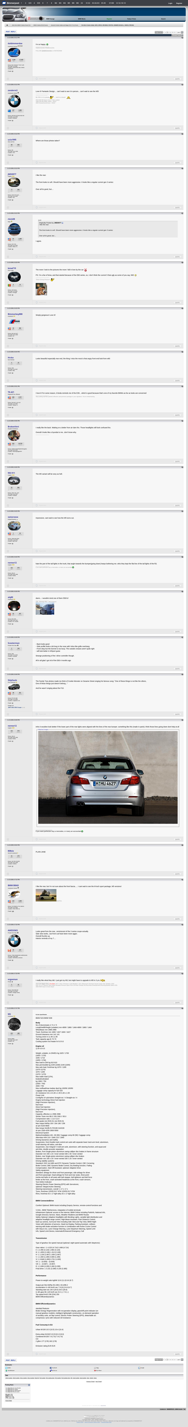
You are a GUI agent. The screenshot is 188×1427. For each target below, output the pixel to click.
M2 (56, 3)
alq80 (10, 597)
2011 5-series (30, 1378)
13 (12, 911)
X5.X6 (103, 3)
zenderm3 (12, 90)
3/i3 (30, 3)
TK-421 (11, 392)
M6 (73, 3)
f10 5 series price (50, 1378)
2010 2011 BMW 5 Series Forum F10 (21, 25)
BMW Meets (82, 19)
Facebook (54, 1368)
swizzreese (13, 517)
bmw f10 (37, 1378)
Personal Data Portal (106, 1422)
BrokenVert (13, 426)
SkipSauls (12, 680)
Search (163, 19)
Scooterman (14, 643)
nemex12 (12, 562)
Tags (6, 1375)
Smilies (7, 1395)
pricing (91, 1378)
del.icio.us (54, 1370)
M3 (60, 3)
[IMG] (6, 1396)
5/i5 (38, 3)
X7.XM (111, 3)
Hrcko (11, 357)
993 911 (11, 473)
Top (184, 1409)
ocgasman (13, 979)
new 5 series (76, 1378)
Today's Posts (131, 19)
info (71, 1378)
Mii (9, 1014)
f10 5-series (58, 1378)
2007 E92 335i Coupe (14, 707)
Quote (177, 79)
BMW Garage (50, 19)
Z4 (82, 3)
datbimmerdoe (15, 43)
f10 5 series (42, 1378)
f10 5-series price (65, 1378)
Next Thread (98, 1381)
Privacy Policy (80, 1422)
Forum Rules (8, 1400)
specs (95, 1378)
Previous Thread (90, 1381)
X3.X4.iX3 (95, 3)
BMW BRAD (13, 885)
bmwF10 (12, 268)
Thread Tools (176, 35)
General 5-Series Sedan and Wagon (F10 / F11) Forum (64, 25)
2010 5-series (16, 1378)
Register (179, 3)
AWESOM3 (13, 930)
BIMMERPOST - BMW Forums (174, 1409)
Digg (97, 1368)
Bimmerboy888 (15, 314)
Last (178, 32)
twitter (9, 1368)
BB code (7, 1394)
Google (142, 1368)
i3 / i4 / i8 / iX (121, 3)
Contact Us (163, 1409)
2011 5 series (23, 1378)
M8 (77, 3)
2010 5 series (8, 1378)
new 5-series (83, 1378)
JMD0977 (12, 174)
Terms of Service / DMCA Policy (92, 1422)
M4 (64, 3)
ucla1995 (12, 139)
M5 (69, 3)
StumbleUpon (11, 1370)
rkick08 (11, 219)
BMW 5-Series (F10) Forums (41, 25)
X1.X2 (88, 3)
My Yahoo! (98, 1370)
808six (11, 851)
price (88, 1378)
